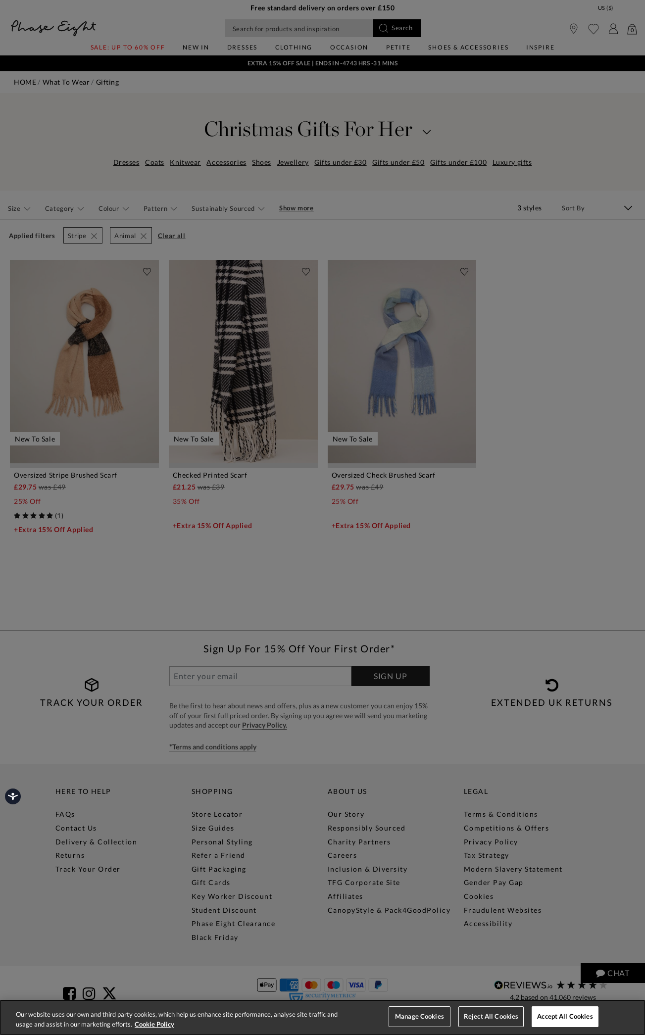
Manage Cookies (419, 1016)
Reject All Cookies (491, 1016)
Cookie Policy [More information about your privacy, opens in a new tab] (154, 1024)
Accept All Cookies (565, 1016)
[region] (322, 1017)
